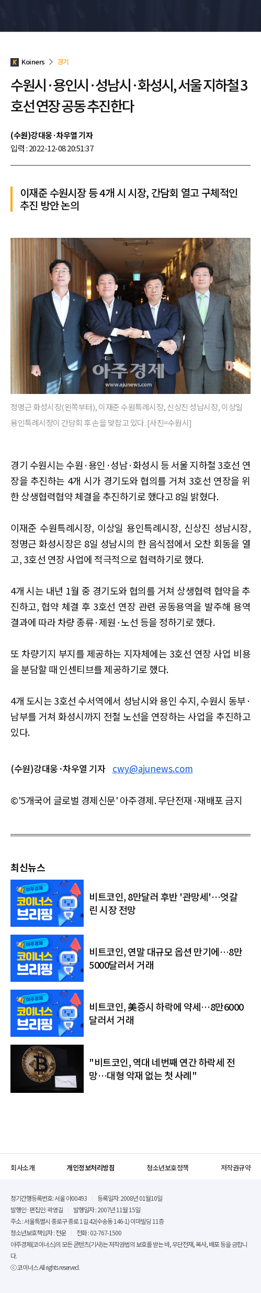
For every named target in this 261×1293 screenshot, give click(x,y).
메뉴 (245, 15)
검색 (226, 15)
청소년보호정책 (167, 1168)
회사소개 (22, 1168)
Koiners (34, 15)
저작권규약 (236, 1168)
